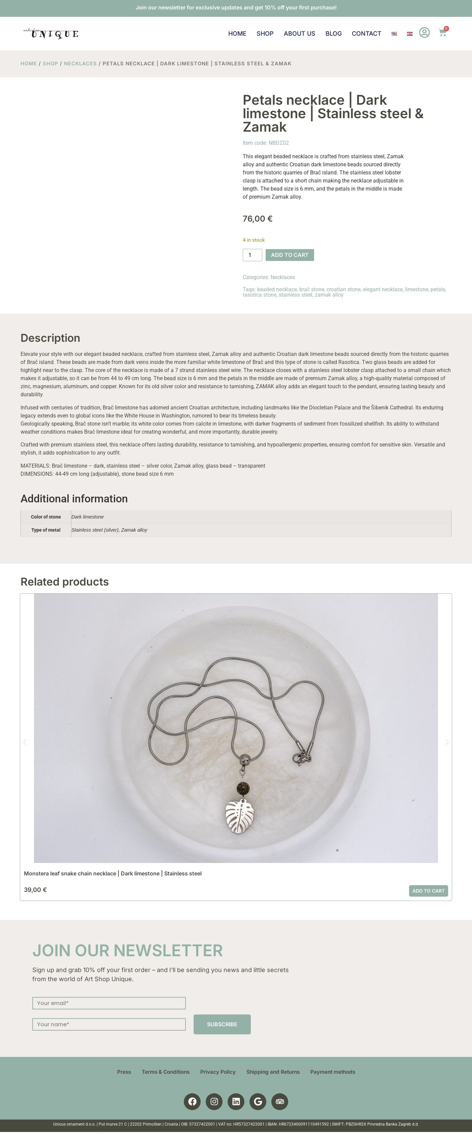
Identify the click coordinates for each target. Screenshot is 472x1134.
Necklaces (80, 64)
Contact (366, 33)
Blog (333, 33)
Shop (264, 33)
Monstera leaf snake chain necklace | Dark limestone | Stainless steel (113, 873)
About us (299, 33)
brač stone (311, 289)
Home (237, 33)
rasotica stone (259, 295)
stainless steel (295, 295)
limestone (416, 289)
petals (438, 289)
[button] (25, 742)
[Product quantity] (252, 255)
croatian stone (344, 289)
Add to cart (290, 255)
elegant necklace (383, 289)
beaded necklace (277, 289)
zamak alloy (329, 295)
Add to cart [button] (428, 891)
